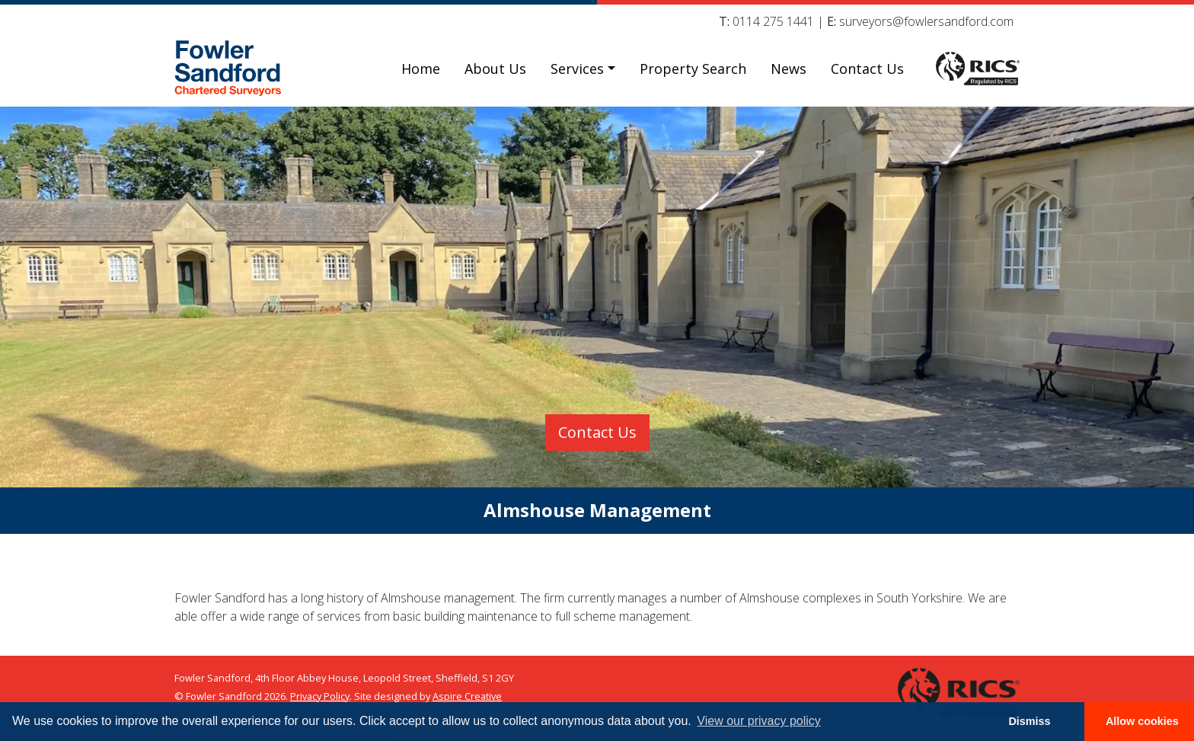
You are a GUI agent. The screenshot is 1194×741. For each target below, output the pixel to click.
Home (420, 68)
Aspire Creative (467, 696)
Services (577, 68)
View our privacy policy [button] (758, 720)
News (788, 68)
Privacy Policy (320, 696)
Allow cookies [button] (1142, 721)
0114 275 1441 (773, 21)
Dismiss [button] (1029, 721)
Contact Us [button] (597, 432)
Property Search (693, 68)
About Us (495, 68)
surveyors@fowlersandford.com (926, 21)
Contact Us (867, 68)
